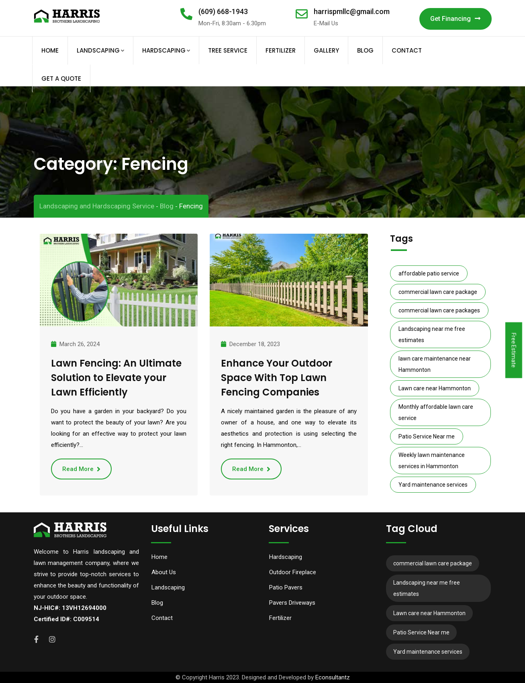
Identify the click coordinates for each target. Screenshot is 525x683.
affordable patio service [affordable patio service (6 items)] (428, 273)
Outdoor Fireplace (292, 572)
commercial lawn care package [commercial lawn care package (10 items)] (437, 292)
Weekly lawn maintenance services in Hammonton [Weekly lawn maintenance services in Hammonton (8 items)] (431, 460)
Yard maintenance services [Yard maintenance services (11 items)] (433, 484)
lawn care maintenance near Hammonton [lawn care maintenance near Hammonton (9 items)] (434, 364)
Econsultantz (332, 677)
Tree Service (227, 50)
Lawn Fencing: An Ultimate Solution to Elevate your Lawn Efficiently (116, 378)
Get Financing (455, 18)
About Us (163, 572)
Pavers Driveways (292, 602)
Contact (407, 50)
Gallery (326, 50)
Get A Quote (61, 78)
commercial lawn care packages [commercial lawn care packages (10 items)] (439, 310)
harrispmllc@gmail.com (352, 11)
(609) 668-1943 (223, 11)
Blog (365, 50)
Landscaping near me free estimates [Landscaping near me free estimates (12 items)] (431, 334)
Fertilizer (281, 50)
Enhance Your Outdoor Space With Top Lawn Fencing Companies (276, 378)
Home (50, 50)
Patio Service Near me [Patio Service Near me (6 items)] (426, 436)
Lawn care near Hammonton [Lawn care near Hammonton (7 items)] (434, 388)
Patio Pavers (285, 587)
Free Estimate (514, 350)
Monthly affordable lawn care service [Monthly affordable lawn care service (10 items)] (435, 412)
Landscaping (98, 50)
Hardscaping (164, 50)
